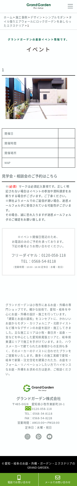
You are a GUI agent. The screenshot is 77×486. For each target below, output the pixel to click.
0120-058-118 (42, 409)
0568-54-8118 (42, 413)
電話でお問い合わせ (19, 479)
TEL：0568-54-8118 (38, 261)
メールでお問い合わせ (58, 479)
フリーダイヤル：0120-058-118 (38, 255)
